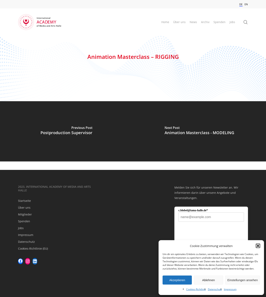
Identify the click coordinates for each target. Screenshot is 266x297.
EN (246, 4)
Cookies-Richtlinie (196, 289)
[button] (258, 246)
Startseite (24, 201)
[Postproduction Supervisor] (66, 131)
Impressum (230, 289)
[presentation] (208, 235)
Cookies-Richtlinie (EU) (33, 248)
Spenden (24, 221)
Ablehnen (208, 280)
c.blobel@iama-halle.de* (193, 210)
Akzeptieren (177, 280)
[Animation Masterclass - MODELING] (199, 131)
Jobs (21, 228)
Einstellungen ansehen (242, 280)
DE (241, 4)
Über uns (24, 207)
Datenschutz (215, 289)
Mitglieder (25, 214)
